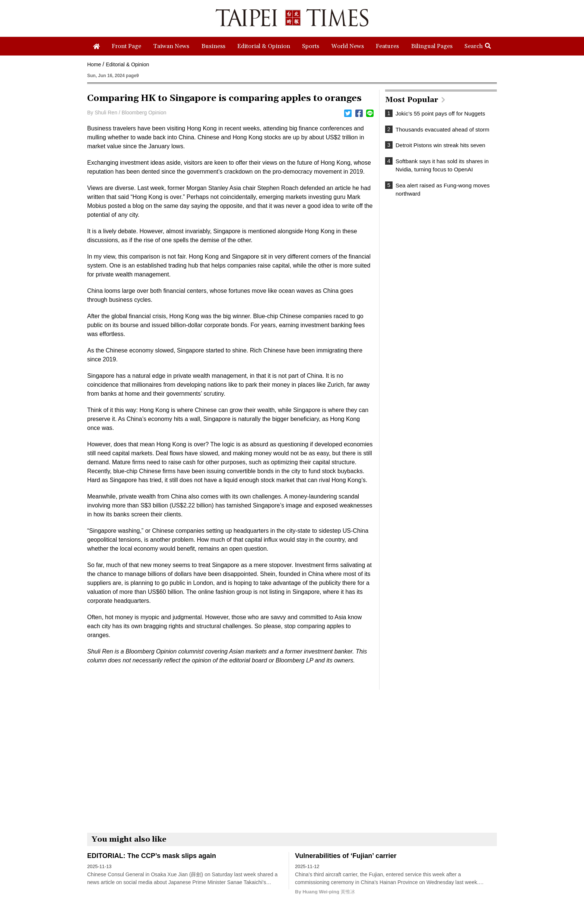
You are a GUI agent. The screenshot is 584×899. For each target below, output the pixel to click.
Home (94, 64)
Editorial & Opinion (127, 64)
